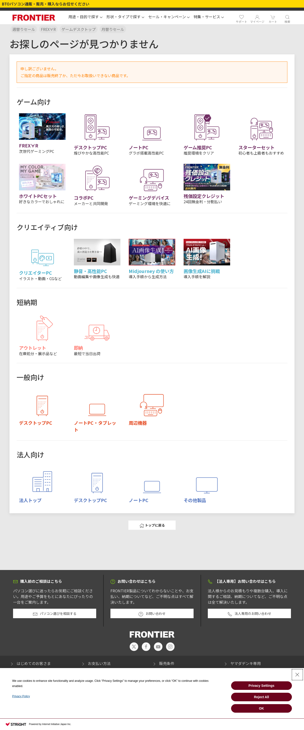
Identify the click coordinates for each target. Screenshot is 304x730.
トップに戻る (152, 525)
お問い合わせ (152, 613)
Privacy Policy (21, 696)
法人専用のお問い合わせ (249, 613)
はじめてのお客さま (30, 663)
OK (261, 708)
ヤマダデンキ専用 (242, 663)
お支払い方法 (96, 663)
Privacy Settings (261, 686)
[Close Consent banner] (297, 674)
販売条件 (163, 663)
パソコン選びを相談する (54, 613)
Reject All (261, 697)
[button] (85, 17)
